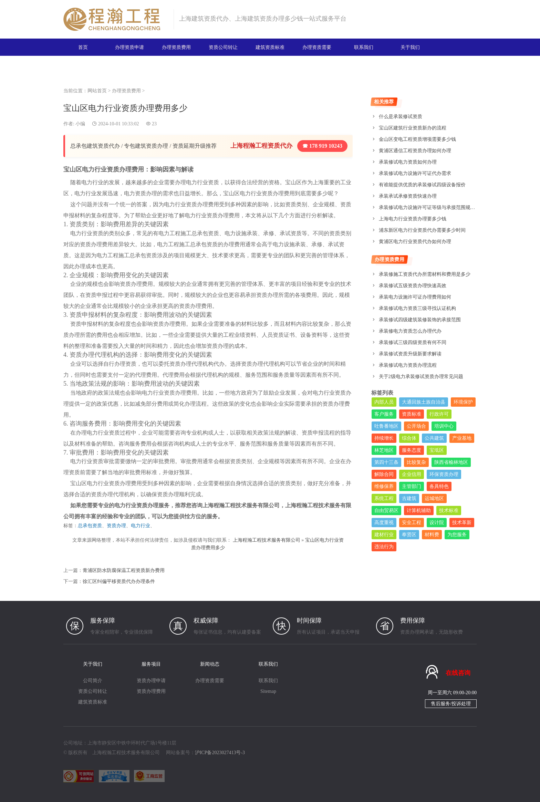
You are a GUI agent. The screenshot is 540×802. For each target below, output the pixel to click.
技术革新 (461, 522)
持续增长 (384, 438)
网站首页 (97, 90)
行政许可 (439, 414)
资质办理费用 (151, 691)
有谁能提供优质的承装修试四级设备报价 (422, 184)
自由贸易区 (386, 510)
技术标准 (448, 510)
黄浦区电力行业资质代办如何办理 (415, 241)
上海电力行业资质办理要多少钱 (412, 218)
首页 (83, 47)
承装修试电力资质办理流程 (408, 365)
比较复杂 (416, 462)
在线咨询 (458, 672)
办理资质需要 (316, 47)
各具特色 (439, 486)
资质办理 (116, 525)
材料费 (432, 534)
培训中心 (444, 426)
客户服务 (384, 414)
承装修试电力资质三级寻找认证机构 (417, 308)
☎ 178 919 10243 (322, 146)
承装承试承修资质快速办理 (408, 196)
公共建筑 (434, 438)
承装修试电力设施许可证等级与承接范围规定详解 (432, 207)
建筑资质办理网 (115, 19)
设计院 (436, 522)
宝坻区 (436, 450)
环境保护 (463, 402)
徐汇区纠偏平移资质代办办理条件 (119, 580)
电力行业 (140, 525)
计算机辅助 (419, 510)
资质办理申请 (151, 680)
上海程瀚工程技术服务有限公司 (266, 539)
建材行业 (384, 534)
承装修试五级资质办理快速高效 (412, 285)
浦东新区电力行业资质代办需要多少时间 (422, 230)
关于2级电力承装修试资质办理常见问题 (421, 376)
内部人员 (384, 402)
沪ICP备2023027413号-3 (220, 752)
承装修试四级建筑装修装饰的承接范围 (420, 319)
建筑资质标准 (270, 47)
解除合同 (384, 474)
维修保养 (384, 486)
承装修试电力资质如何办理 (408, 162)
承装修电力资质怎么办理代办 (410, 331)
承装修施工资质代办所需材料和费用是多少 (424, 274)
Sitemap (268, 691)
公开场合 (416, 426)
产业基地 (461, 438)
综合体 (409, 438)
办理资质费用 (176, 47)
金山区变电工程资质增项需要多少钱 (417, 139)
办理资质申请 (129, 47)
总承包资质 (90, 525)
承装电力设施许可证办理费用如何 (415, 297)
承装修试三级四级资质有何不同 (412, 342)
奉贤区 (409, 534)
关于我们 (410, 47)
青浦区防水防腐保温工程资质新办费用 (124, 569)
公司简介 (92, 680)
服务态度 (411, 450)
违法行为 (384, 546)
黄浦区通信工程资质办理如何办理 (415, 150)
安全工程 (411, 522)
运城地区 (434, 498)
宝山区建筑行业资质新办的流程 (412, 128)
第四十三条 (386, 462)
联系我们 (363, 47)
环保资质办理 (443, 474)
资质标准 (411, 414)
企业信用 (411, 474)
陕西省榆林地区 (451, 462)
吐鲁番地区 (386, 426)
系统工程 (384, 498)
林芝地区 (384, 450)
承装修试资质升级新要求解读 (410, 353)
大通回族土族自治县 (423, 402)
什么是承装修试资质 (400, 116)
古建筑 (409, 498)
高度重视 (384, 522)
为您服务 (457, 534)
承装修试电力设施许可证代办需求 (415, 173)
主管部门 (411, 486)
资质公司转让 (223, 47)
